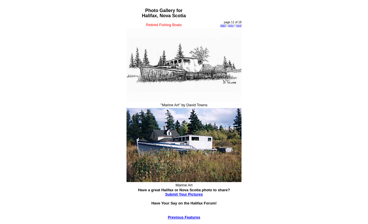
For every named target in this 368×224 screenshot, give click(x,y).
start (223, 25)
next (238, 25)
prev (230, 25)
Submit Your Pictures (184, 194)
